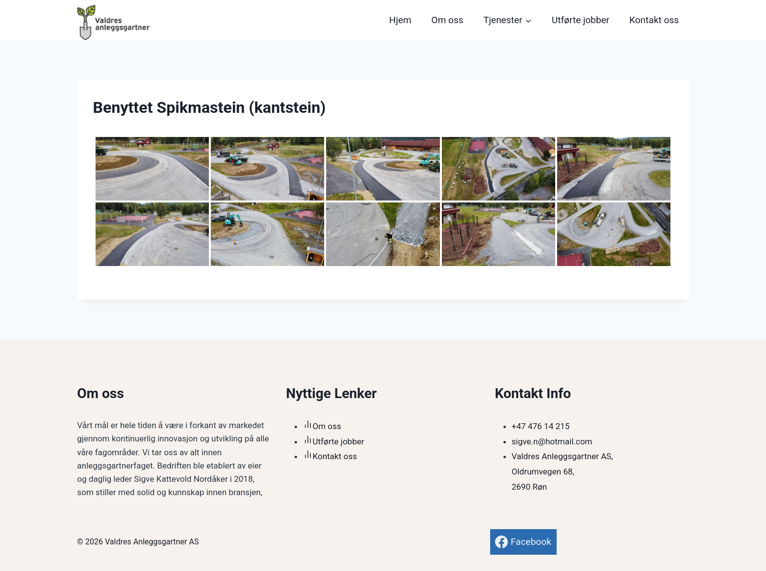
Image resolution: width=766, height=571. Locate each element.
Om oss (448, 20)
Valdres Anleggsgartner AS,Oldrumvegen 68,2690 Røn (562, 471)
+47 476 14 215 (541, 426)
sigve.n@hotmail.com (552, 441)
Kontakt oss (654, 20)
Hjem (400, 20)
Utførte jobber (580, 20)
